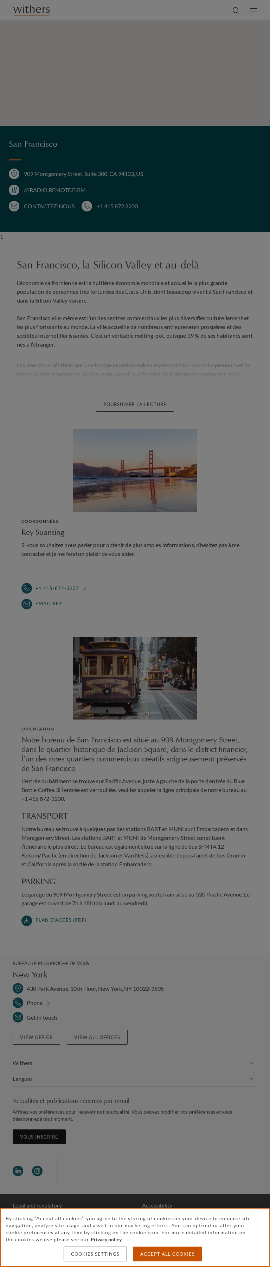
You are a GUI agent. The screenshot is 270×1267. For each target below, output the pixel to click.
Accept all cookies (167, 1254)
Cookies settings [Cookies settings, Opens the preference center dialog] (95, 1254)
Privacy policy (106, 1239)
